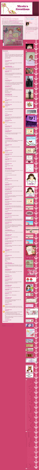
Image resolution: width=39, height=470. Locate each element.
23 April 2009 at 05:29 (8, 234)
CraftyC (6, 159)
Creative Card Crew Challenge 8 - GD (32, 448)
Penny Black (28, 411)
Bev (5, 217)
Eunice (6, 204)
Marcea (33, 49)
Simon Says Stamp (29, 415)
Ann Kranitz (7, 189)
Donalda (20, 23)
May (28, 445)
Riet (5, 179)
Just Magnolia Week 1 (15, 22)
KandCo (28, 400)
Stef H (6, 121)
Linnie (6, 145)
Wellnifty (6, 250)
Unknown (6, 105)
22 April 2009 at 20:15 (8, 178)
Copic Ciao (28, 385)
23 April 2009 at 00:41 (8, 222)
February (28, 465)
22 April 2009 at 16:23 (8, 138)
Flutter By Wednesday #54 (13, 20)
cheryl (6, 310)
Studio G (28, 420)
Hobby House (28, 397)
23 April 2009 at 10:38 (8, 249)
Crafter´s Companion (29, 387)
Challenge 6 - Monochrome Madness (32, 452)
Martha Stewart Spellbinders (31, 404)
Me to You (28, 405)
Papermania (28, 410)
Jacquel (6, 289)
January (28, 466)
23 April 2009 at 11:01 (8, 255)
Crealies (28, 388)
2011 (27, 434)
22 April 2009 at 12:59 (8, 85)
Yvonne (6, 154)
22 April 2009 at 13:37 (8, 99)
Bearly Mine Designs (29, 382)
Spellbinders (28, 418)
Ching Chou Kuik (29, 384)
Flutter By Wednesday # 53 (31, 453)
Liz (5, 304)
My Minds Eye (28, 409)
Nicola (31, 22)
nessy (6, 61)
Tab (5, 194)
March (28, 464)
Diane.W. (6, 276)
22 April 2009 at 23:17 (8, 208)
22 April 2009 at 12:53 (8, 80)
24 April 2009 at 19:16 (8, 297)
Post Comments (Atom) (10, 325)
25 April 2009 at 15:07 (8, 309)
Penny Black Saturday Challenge (31, 451)
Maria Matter (7, 86)
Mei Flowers (28, 407)
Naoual (6, 71)
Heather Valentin (29, 396)
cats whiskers (7, 298)
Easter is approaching (30, 461)
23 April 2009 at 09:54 (8, 243)
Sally (6, 100)
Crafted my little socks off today (31, 458)
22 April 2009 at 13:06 (8, 94)
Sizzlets (28, 417)
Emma (6, 293)
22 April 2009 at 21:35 (8, 193)
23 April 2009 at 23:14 (8, 269)
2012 (27, 433)
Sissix (27, 416)
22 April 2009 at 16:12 (8, 130)
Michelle (6, 184)
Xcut (27, 429)
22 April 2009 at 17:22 (8, 150)
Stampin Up (28, 419)
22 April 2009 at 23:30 (8, 213)
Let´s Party (28, 454)
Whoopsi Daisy (29, 426)
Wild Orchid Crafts (29, 427)
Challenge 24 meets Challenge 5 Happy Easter (31, 457)
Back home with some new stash (31, 462)
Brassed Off (29, 455)
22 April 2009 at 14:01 (8, 104)
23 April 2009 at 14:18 (8, 262)
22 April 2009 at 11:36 (8, 66)
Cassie (6, 209)
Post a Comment (5, 321)
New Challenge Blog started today (32, 459)
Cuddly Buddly (29, 389)
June (28, 444)
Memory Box (28, 408)
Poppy (6, 164)
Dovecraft (28, 394)
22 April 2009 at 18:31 (8, 163)
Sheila (6, 223)
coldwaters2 (7, 131)
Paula (6, 280)
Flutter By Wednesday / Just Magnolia (32, 450)
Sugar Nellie (28, 421)
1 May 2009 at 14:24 (8, 319)
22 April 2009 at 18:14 (8, 158)
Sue (5, 239)
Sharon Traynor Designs (9, 263)
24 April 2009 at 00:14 (8, 275)
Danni (6, 199)
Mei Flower (28, 406)
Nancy (6, 115)
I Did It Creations (29, 398)
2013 (27, 432)
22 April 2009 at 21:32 (8, 188)
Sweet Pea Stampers (29, 422)
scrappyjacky (7, 235)
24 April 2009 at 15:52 (8, 292)
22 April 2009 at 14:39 (8, 120)
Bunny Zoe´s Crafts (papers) (31, 383)
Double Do (28, 393)
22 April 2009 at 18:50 (8, 168)
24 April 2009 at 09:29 (8, 279)
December (28, 437)
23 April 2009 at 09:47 (8, 238)
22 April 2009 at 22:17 (8, 203)
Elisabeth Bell (28, 395)
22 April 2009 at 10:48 (8, 60)
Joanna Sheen (29, 399)
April (28, 446)
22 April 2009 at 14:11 (8, 114)
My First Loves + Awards (30, 460)
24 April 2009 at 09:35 (8, 285)
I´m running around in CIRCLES (31, 449)
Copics (28, 386)
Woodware (28, 428)
